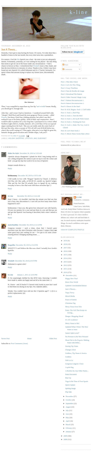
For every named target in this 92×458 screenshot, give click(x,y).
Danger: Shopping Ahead (74, 316)
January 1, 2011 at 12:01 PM (27, 275)
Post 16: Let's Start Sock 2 (70, 131)
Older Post (53, 338)
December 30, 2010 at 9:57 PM (26, 261)
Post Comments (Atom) (19, 343)
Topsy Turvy (69, 293)
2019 (66, 241)
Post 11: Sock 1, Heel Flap (70, 113)
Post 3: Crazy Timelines (69, 88)
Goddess (68, 357)
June (67, 414)
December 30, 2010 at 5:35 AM (31, 153)
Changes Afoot (70, 350)
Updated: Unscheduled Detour (76, 286)
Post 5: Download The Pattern (71, 94)
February (69, 428)
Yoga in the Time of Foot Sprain (76, 381)
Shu (18, 59)
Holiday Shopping (16, 138)
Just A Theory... (70, 289)
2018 (66, 244)
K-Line (79, 12)
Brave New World (71, 282)
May (67, 417)
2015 (66, 255)
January (69, 432)
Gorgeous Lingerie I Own (74, 364)
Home (29, 338)
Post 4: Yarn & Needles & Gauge (72, 91)
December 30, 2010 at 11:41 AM (28, 196)
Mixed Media (70, 296)
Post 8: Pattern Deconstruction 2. (72, 103)
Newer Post (5, 338)
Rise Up (68, 378)
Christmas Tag (70, 303)
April (68, 421)
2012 (66, 265)
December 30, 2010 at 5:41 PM (27, 245)
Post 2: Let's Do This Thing (70, 85)
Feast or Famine (71, 300)
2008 (66, 439)
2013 (66, 262)
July (67, 410)
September (70, 403)
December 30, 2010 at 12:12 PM (30, 225)
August (68, 407)
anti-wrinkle (41, 106)
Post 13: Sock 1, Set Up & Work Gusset (75, 119)
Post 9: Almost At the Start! (70, 106)
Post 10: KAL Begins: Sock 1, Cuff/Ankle (76, 110)
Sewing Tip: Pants (71, 346)
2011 (66, 269)
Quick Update (70, 385)
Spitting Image (70, 388)
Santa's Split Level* (72, 333)
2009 (66, 436)
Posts (65, 65)
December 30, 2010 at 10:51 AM (29, 176)
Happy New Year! (71, 279)
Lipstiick (29, 138)
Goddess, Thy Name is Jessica (76, 353)
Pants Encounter (71, 374)
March (68, 424)
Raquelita (11, 245)
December (69, 275)
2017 (66, 248)
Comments (67, 69)
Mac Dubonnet (40, 138)
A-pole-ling (69, 367)
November (70, 396)
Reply (10, 168)
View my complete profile (72, 230)
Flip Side (68, 392)
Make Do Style (13, 153)
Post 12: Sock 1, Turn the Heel (71, 116)
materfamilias (13, 225)
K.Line (10, 196)
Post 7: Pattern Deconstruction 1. (72, 100)
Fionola (4, 117)
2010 (66, 272)
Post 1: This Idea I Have (69, 82)
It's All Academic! (71, 320)
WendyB (36, 66)
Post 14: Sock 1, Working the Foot (73, 122)
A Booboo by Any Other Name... (76, 371)
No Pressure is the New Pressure (76, 337)
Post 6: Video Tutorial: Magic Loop (73, 97)
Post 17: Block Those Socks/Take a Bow (75, 134)
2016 (66, 251)
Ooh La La (69, 360)
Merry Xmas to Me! (72, 323)
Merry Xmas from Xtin (73, 307)
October (69, 400)
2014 (66, 258)
